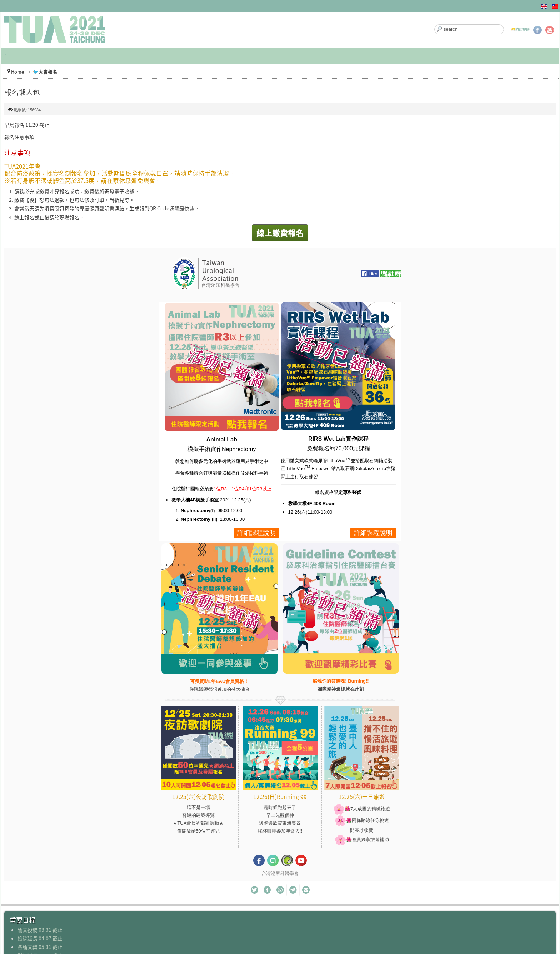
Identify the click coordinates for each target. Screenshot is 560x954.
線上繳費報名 (280, 232)
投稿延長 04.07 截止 (40, 938)
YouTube (549, 30)
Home (17, 71)
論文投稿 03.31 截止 (40, 929)
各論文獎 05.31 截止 (40, 946)
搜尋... (434, 24)
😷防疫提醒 (520, 29)
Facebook (537, 30)
